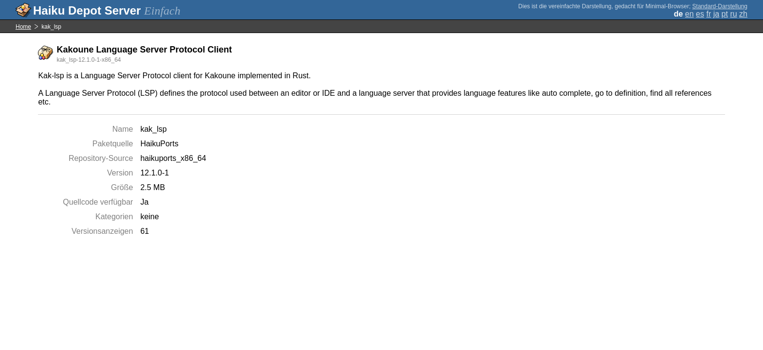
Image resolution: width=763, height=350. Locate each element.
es (700, 14)
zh (743, 14)
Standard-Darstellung (719, 6)
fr (708, 14)
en (689, 14)
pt (725, 14)
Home (23, 26)
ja (716, 14)
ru (733, 14)
